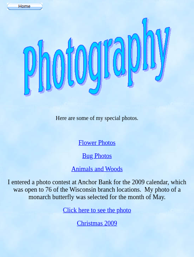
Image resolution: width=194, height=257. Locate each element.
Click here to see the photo (97, 210)
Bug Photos (97, 155)
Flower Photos (97, 142)
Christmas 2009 (97, 223)
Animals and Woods (96, 169)
